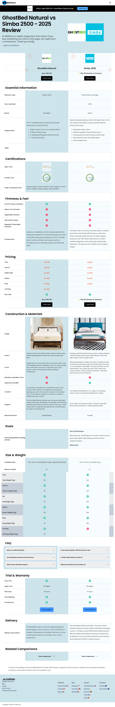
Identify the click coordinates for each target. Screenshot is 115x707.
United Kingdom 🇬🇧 (90, 686)
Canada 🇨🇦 (61, 689)
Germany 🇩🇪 (88, 692)
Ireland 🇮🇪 (87, 689)
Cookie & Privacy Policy (9, 690)
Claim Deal (82, 8)
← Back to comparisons (10, 45)
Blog (3, 684)
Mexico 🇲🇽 (61, 692)
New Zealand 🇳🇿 (104, 689)
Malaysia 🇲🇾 (75, 692)
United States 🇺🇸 (63, 686)
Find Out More (47, 610)
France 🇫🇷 (87, 695)
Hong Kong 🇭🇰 (76, 689)
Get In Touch (6, 688)
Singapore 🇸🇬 (76, 686)
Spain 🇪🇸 (86, 698)
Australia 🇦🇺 (103, 686)
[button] (110, 2)
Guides (4, 686)
